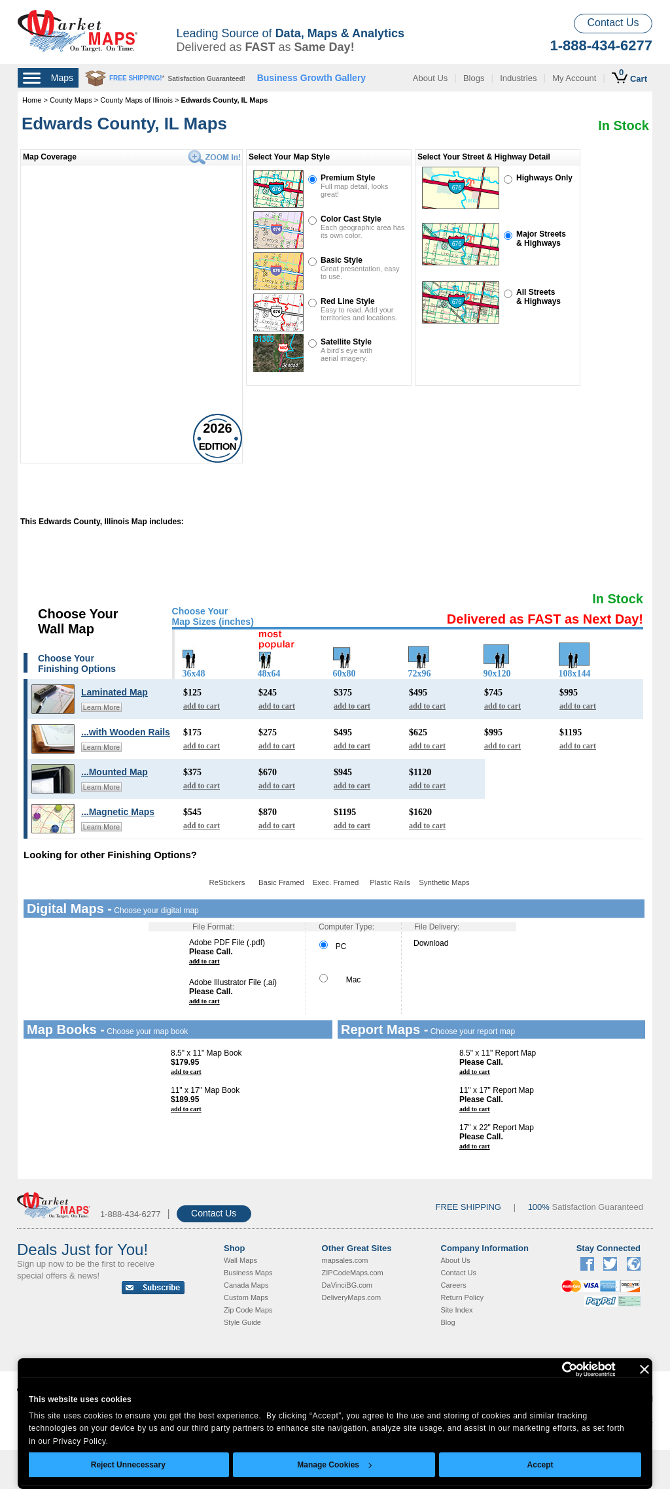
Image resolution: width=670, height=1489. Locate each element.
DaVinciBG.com (347, 1285)
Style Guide (242, 1322)
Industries (518, 78)
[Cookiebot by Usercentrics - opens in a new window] (558, 1369)
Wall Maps (240, 1260)
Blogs (474, 78)
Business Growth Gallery (311, 78)
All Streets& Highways (538, 297)
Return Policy (462, 1297)
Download (431, 943)
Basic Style (341, 260)
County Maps (72, 100)
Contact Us (613, 22)
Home (31, 100)
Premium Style (348, 177)
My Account (574, 78)
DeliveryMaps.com (351, 1297)
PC (332, 946)
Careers (454, 1285)
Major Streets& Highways (541, 238)
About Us (430, 78)
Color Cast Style (351, 219)
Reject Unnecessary (128, 1464)
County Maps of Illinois (136, 100)
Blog (448, 1322)
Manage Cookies (334, 1464)
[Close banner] (644, 1369)
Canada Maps (246, 1285)
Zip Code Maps (248, 1310)
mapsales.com (345, 1260)
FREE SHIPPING (468, 1207)
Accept (540, 1464)
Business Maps (248, 1273)
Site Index (457, 1310)
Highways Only (544, 177)
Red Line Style (348, 301)
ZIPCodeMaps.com (352, 1273)
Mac (340, 979)
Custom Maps (246, 1297)
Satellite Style (346, 341)
